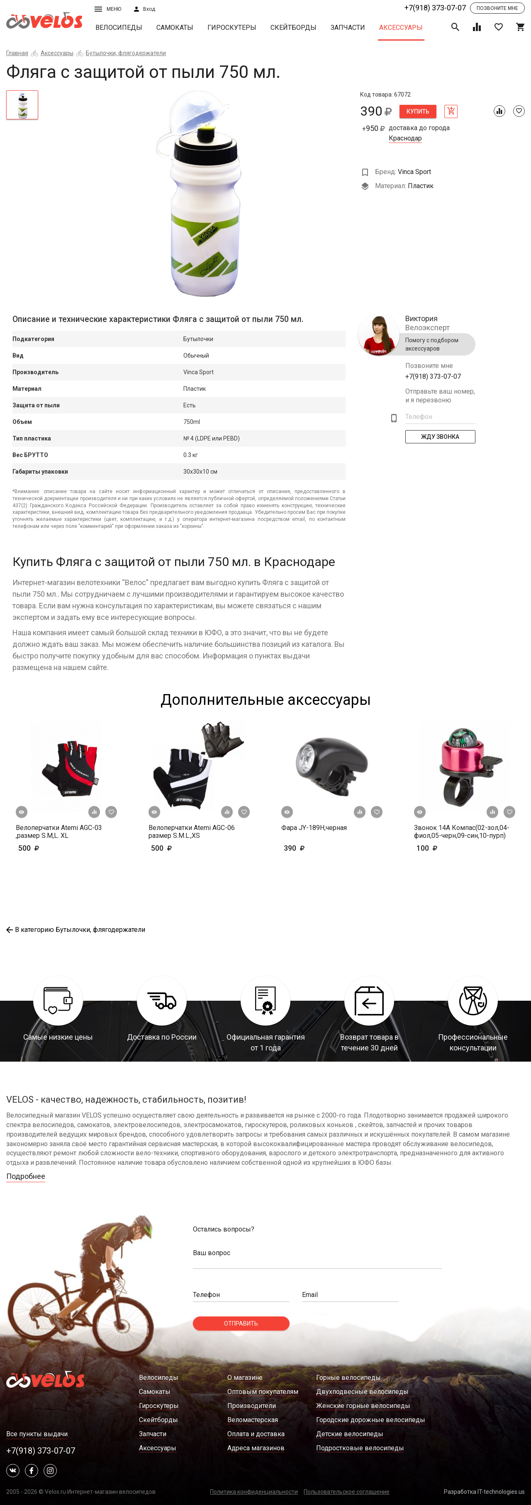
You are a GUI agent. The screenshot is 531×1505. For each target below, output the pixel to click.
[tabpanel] (199, 194)
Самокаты (174, 27)
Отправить (241, 1323)
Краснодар (405, 138)
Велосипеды (118, 27)
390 (318, 848)
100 (440, 848)
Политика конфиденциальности (254, 1491)
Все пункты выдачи (37, 1434)
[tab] (22, 105)
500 (53, 848)
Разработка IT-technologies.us (484, 1491)
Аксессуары (401, 27)
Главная (17, 53)
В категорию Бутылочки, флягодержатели (75, 930)
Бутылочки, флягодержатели (126, 53)
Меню (108, 9)
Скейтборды (293, 27)
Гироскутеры (231, 27)
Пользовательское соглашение (347, 1491)
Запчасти (348, 27)
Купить (418, 111)
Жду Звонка (440, 436)
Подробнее (25, 1176)
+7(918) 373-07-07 (435, 7)
